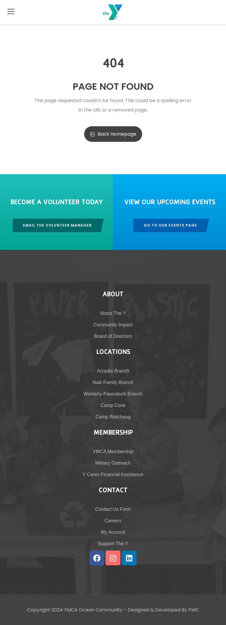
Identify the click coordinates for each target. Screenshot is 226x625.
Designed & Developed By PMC (163, 609)
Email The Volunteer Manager (57, 225)
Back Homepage (113, 134)
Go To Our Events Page (170, 225)
